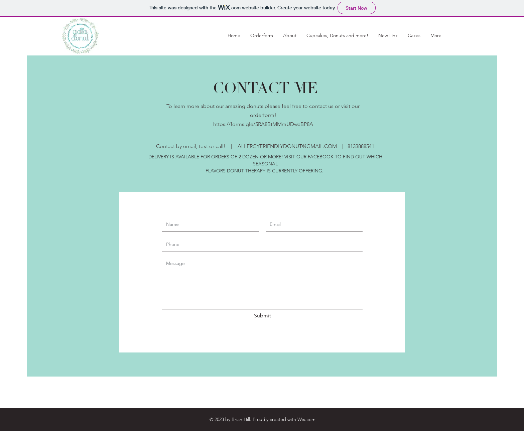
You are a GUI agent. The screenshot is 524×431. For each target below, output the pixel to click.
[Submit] (262, 316)
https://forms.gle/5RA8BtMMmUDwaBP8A (263, 124)
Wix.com (306, 419)
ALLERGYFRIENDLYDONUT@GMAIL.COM (287, 146)
